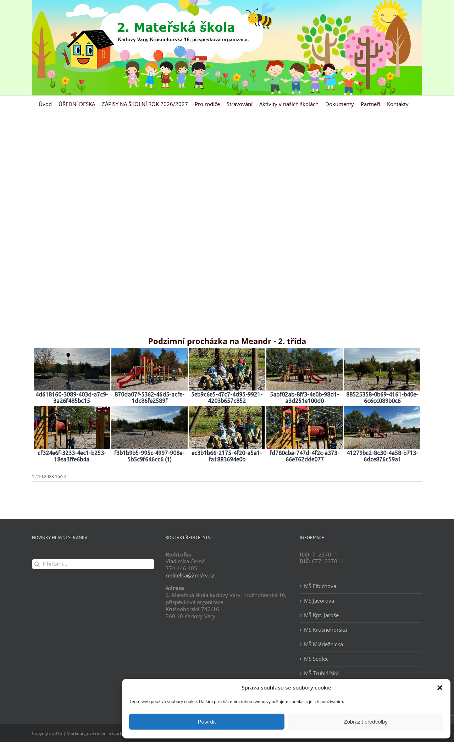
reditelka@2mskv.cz (190, 575)
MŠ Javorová (319, 600)
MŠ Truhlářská (321, 673)
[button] (439, 687)
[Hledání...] (93, 564)
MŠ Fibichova (320, 586)
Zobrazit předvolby (365, 722)
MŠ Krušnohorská (325, 629)
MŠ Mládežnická (323, 644)
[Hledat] (37, 564)
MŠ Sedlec (316, 658)
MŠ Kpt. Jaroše (321, 615)
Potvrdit (207, 722)
